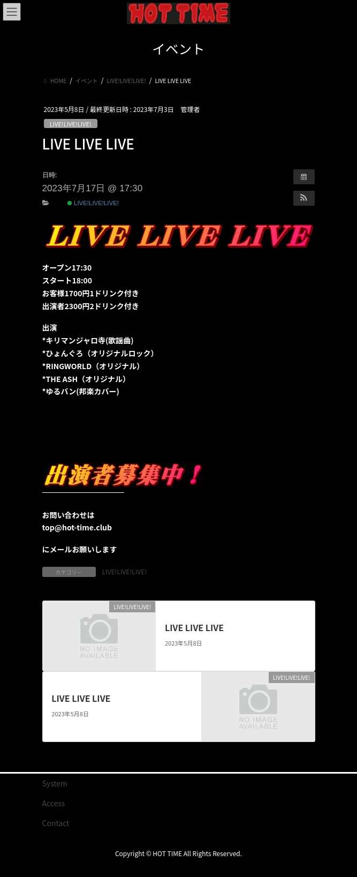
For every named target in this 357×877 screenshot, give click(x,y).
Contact (56, 823)
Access (53, 803)
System (55, 783)
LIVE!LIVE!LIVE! (71, 123)
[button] (304, 198)
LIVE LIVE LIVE (194, 627)
